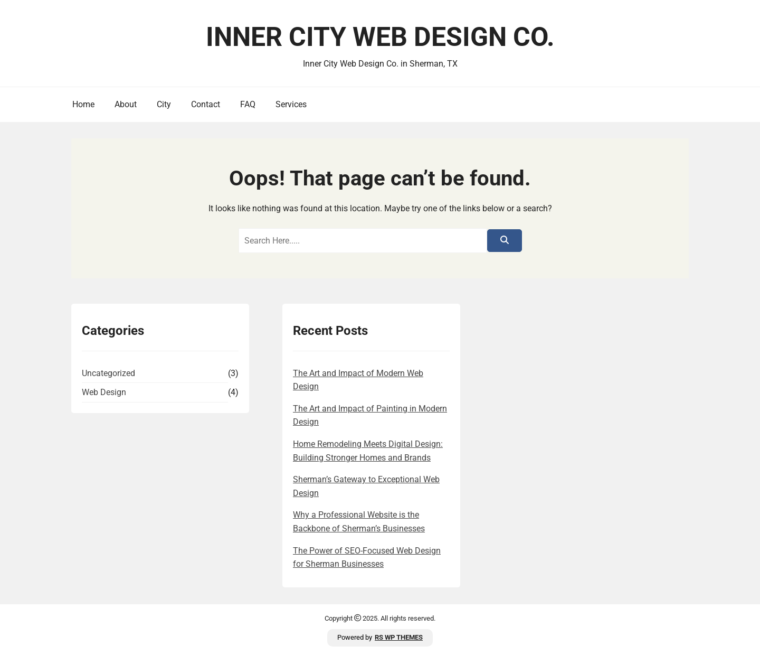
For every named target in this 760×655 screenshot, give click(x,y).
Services (291, 104)
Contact (205, 104)
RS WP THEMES (399, 637)
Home (83, 104)
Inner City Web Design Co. (380, 37)
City (164, 104)
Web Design (104, 392)
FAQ (247, 104)
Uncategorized (108, 373)
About (126, 104)
